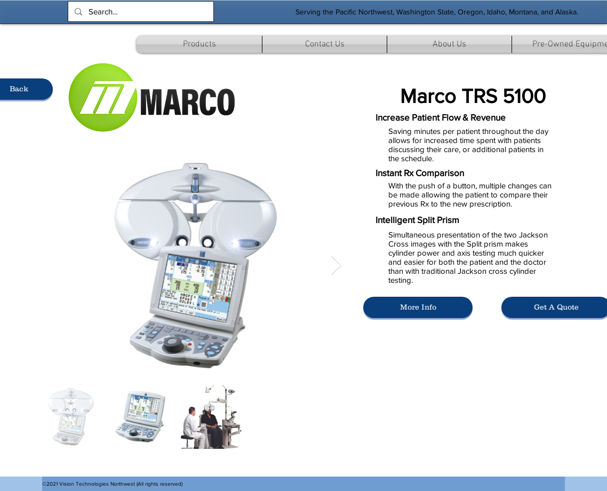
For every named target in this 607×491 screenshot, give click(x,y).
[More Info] (418, 307)
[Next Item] (336, 265)
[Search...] (140, 11)
